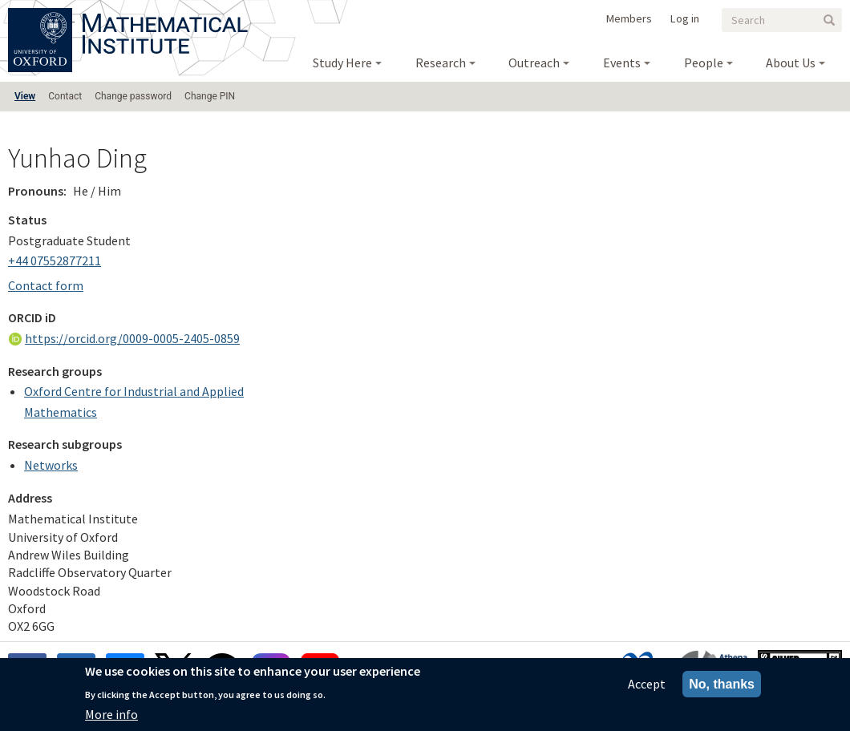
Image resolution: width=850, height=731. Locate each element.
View (24, 96)
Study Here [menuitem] (342, 63)
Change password (133, 96)
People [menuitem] (703, 63)
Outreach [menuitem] (534, 63)
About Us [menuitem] (791, 63)
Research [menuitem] (440, 63)
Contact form (45, 285)
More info (111, 717)
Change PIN (209, 96)
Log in (684, 18)
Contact (65, 96)
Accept (647, 687)
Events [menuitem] (622, 63)
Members (629, 18)
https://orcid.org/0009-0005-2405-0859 (132, 338)
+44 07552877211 (54, 260)
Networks (51, 465)
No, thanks (722, 687)
